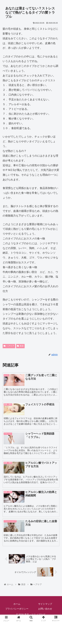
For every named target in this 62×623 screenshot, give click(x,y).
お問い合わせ (45, 608)
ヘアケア (9, 346)
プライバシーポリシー (16, 608)
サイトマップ (45, 604)
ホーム (16, 604)
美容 (20, 346)
